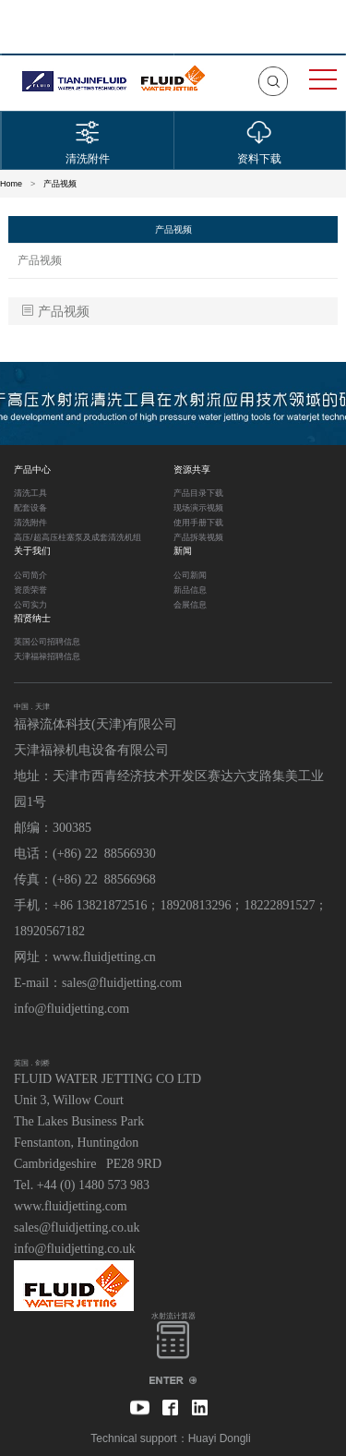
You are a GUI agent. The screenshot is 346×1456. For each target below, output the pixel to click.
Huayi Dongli (219, 1438)
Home (11, 183)
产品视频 (60, 183)
